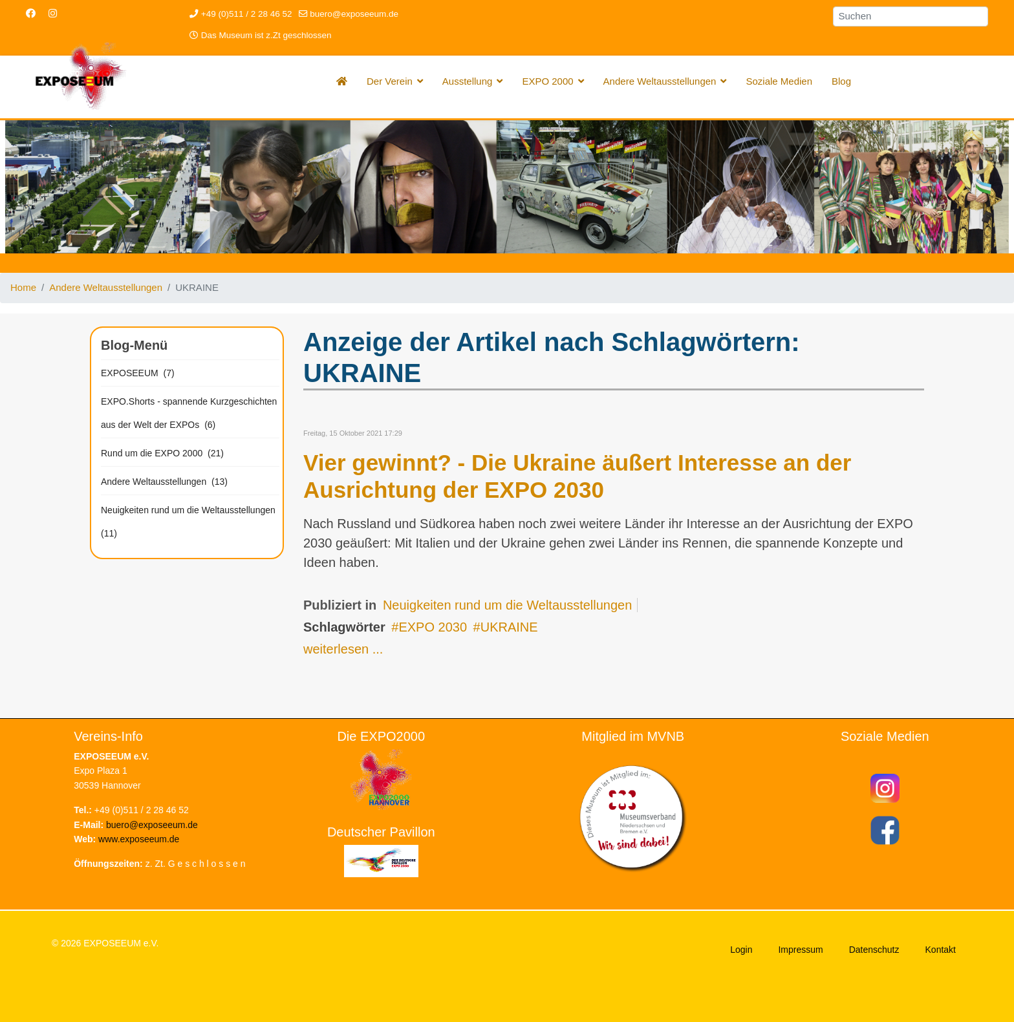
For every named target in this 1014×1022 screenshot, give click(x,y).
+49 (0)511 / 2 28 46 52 (246, 14)
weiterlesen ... (343, 649)
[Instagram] (53, 13)
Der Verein (390, 81)
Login (741, 949)
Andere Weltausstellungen (660, 81)
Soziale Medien (779, 81)
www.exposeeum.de (138, 839)
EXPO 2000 (547, 81)
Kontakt (940, 949)
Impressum (800, 949)
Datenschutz (874, 949)
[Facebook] (31, 13)
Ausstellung (467, 81)
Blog (841, 81)
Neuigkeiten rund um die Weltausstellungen (507, 605)
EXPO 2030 (432, 627)
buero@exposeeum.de (354, 14)
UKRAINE (509, 627)
